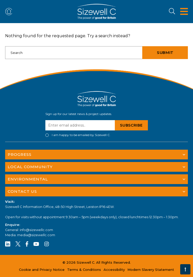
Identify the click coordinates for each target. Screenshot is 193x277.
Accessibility (114, 270)
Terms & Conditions (84, 270)
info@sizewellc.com (36, 230)
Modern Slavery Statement (150, 270)
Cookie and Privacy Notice (42, 270)
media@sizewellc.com (36, 235)
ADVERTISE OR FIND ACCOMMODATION (9, 11)
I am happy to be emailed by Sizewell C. (81, 135)
